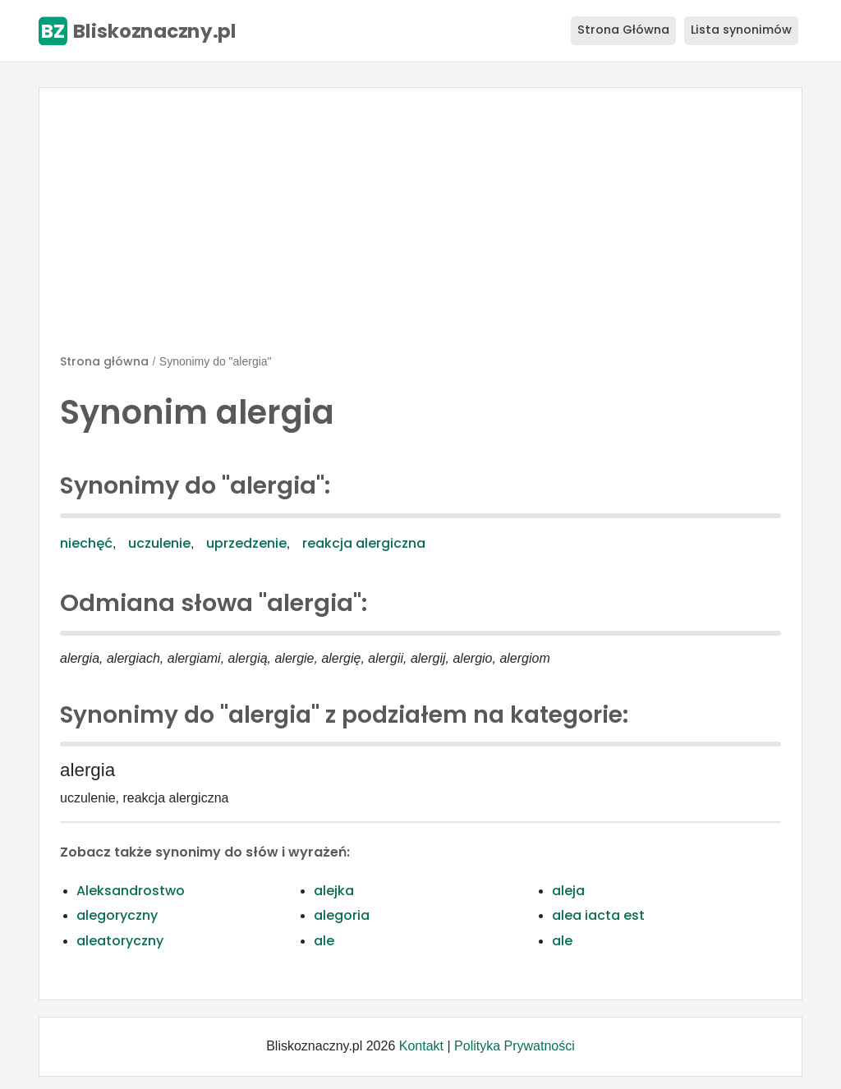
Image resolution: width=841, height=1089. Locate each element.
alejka (334, 890)
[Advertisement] (420, 227)
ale (324, 940)
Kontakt (421, 1046)
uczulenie (159, 543)
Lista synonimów (741, 29)
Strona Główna (623, 29)
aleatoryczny (119, 940)
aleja (568, 890)
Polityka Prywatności (514, 1046)
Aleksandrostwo (130, 890)
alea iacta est (598, 915)
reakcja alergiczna (363, 543)
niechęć (86, 543)
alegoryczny (117, 915)
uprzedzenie (246, 543)
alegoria (342, 915)
